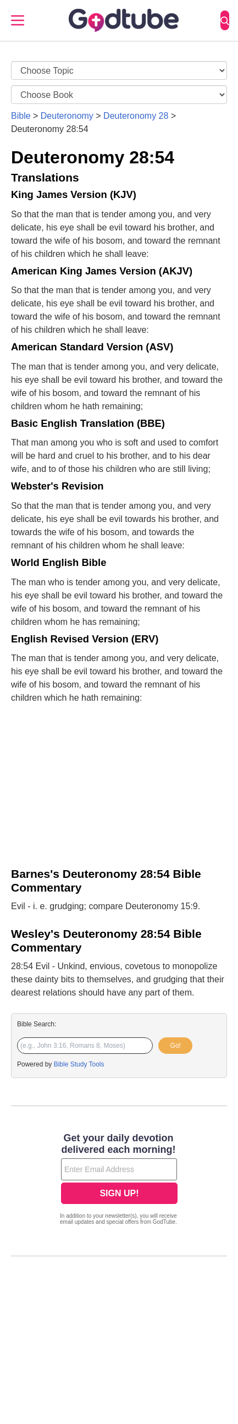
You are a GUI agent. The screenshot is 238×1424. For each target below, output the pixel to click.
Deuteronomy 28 (135, 115)
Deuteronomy (67, 115)
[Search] (224, 20)
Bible (21, 115)
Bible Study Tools (79, 1064)
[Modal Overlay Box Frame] (119, 1180)
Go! (175, 1045)
